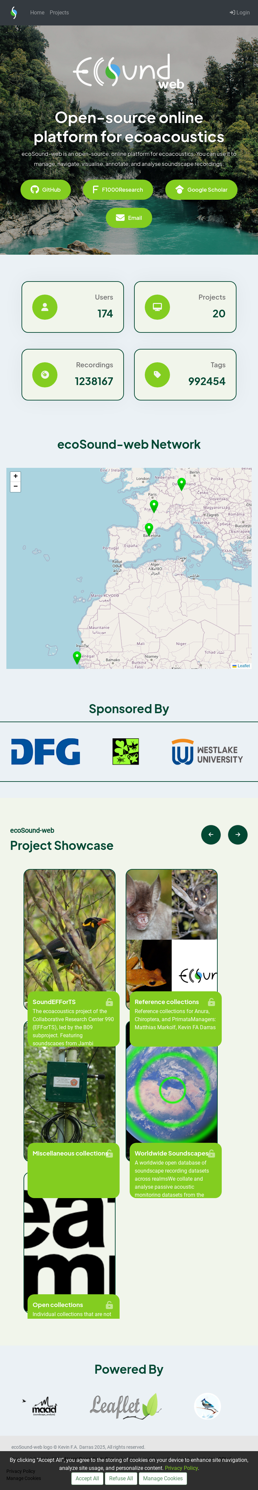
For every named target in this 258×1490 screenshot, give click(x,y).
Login (240, 12)
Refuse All (121, 1478)
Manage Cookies (163, 1478)
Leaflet (241, 666)
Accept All (87, 1478)
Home (37, 12)
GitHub (46, 189)
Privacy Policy (181, 1468)
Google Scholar (201, 189)
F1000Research (118, 189)
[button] (149, 530)
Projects (59, 12)
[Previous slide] (211, 835)
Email (129, 217)
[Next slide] (238, 835)
